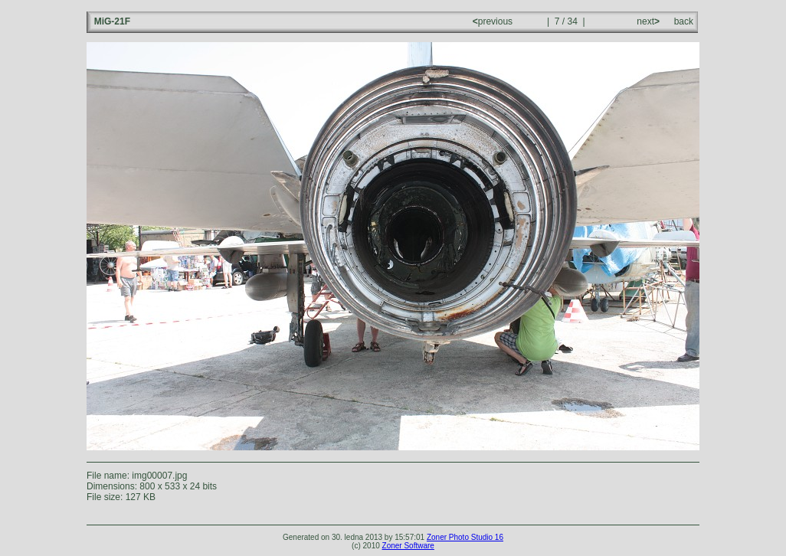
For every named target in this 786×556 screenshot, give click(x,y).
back (683, 21)
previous (494, 21)
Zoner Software (408, 545)
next (647, 21)
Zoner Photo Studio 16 (465, 537)
